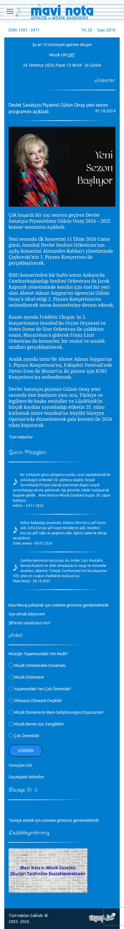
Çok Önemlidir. (24, 735)
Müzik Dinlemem (26, 677)
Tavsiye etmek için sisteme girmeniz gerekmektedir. (54, 820)
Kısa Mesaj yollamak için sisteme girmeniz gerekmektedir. (59, 605)
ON (64, 55)
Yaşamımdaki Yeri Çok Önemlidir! (40, 689)
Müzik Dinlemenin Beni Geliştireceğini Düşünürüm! (56, 712)
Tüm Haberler (21, 437)
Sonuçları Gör (20, 765)
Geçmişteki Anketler (26, 777)
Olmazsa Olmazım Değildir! (35, 700)
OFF (71, 55)
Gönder (26, 750)
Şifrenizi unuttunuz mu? (30, 623)
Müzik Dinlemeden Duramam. (37, 665)
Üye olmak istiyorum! (27, 614)
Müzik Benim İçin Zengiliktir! (36, 724)
